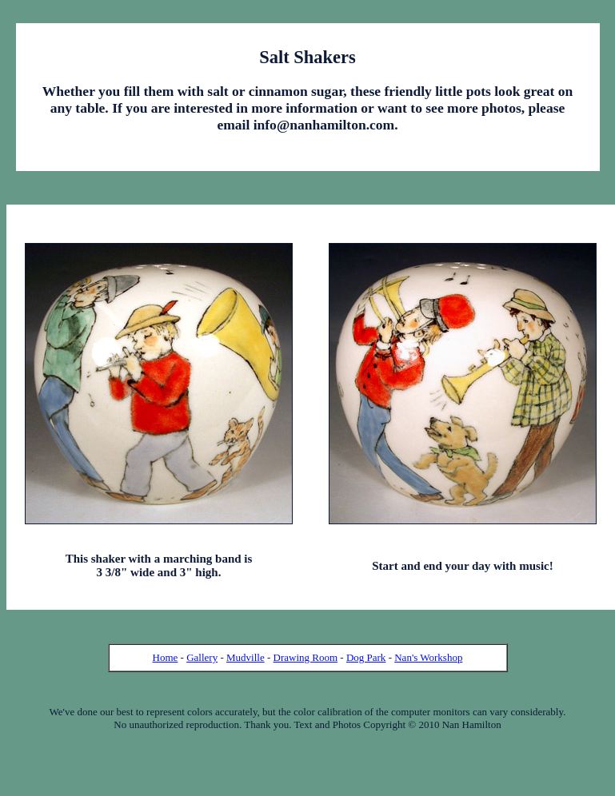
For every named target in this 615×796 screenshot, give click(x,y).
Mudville (245, 657)
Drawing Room (306, 657)
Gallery (202, 657)
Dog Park (365, 657)
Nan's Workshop (428, 657)
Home (165, 657)
